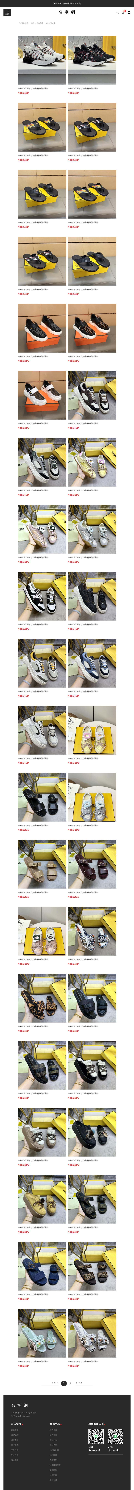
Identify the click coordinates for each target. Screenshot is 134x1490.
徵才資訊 (14, 1460)
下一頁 (78, 1383)
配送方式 (14, 1455)
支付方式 (14, 1450)
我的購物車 (54, 1450)
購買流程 (14, 1435)
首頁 (32, 23)
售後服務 (14, 1445)
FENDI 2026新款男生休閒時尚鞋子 (33, 88)
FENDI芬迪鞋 (50, 23)
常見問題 (14, 1430)
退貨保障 (14, 1440)
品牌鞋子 (40, 23)
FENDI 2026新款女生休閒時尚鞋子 (83, 490)
